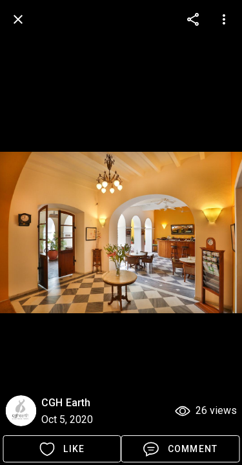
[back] (18, 19)
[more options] (192, 19)
